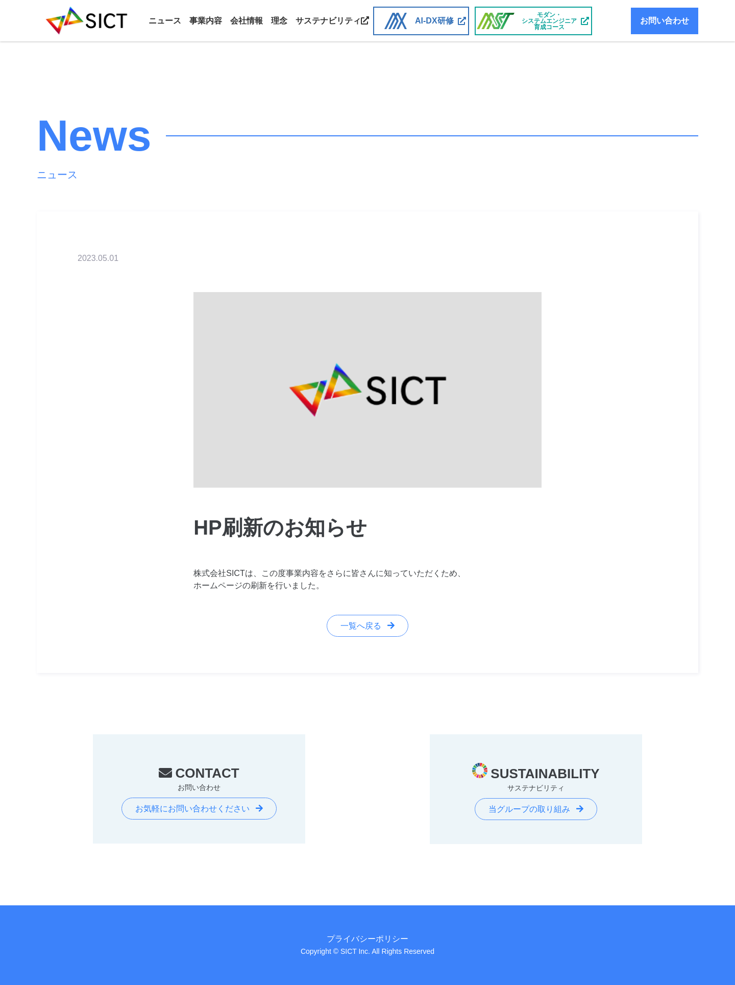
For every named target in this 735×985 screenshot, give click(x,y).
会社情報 (246, 20)
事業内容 (205, 20)
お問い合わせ (664, 20)
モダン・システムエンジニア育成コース (549, 21)
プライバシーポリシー (367, 938)
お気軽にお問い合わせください (192, 808)
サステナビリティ (332, 20)
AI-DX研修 (434, 20)
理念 (279, 20)
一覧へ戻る (360, 625)
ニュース (165, 20)
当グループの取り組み (529, 809)
